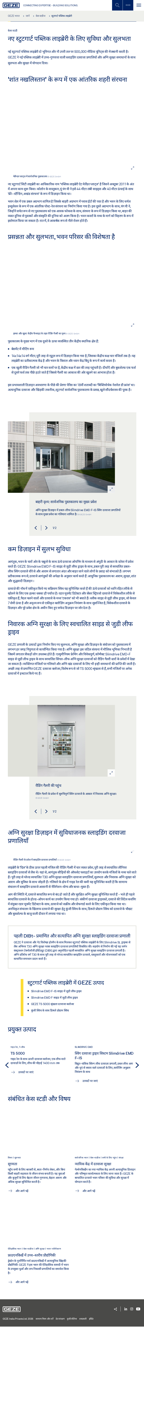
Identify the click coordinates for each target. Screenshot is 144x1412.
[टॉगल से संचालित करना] (138, 5)
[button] (35, 613)
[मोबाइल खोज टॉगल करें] (117, 5)
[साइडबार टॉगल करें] (128, 5)
